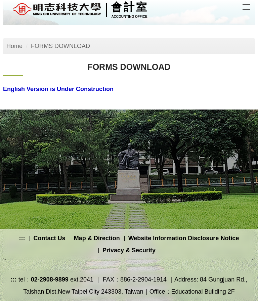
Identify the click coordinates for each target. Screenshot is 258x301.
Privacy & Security (129, 250)
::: (22, 238)
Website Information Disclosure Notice (183, 238)
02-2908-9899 (50, 279)
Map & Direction (97, 238)
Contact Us (50, 238)
